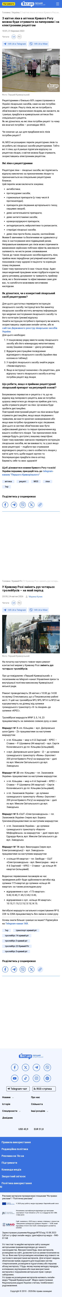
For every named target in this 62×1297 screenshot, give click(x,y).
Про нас (35, 1097)
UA (13, 37)
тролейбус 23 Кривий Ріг (17, 946)
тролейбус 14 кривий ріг (17, 935)
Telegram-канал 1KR (16, 923)
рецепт (22, 481)
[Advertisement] (31, 545)
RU (19, 37)
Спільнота (37, 1104)
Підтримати (8, 4)
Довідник (7, 1117)
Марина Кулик (36, 596)
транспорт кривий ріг (26, 930)
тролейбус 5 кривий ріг (16, 951)
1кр (6, 487)
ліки (47, 481)
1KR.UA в (17, 44)
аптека (8, 481)
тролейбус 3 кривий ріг (16, 941)
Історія (6, 1104)
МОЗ (36, 481)
